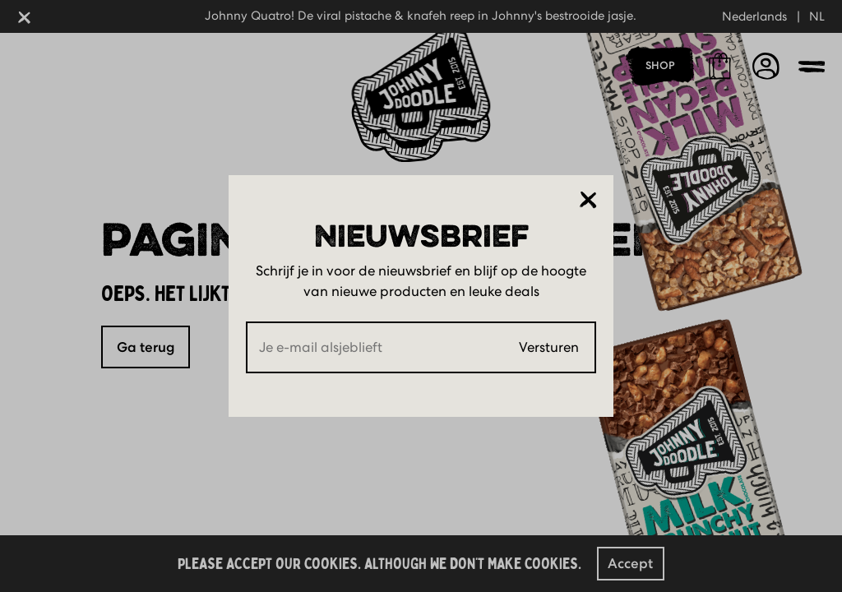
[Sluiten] (588, 200)
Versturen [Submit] (549, 347)
